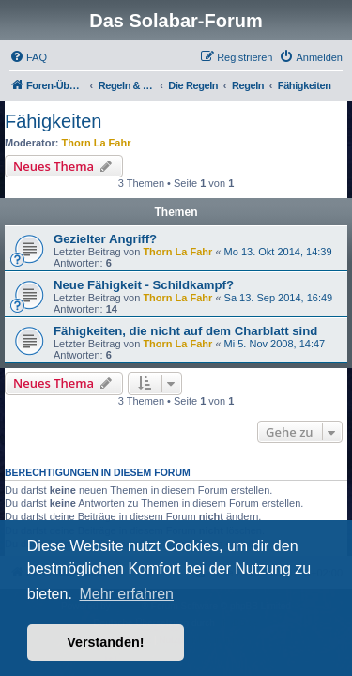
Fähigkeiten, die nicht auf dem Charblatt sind (185, 331)
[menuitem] (28, 57)
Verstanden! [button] (105, 642)
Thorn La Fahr (96, 142)
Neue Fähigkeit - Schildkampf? (144, 285)
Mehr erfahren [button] (126, 594)
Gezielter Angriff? (105, 239)
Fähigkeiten (53, 121)
